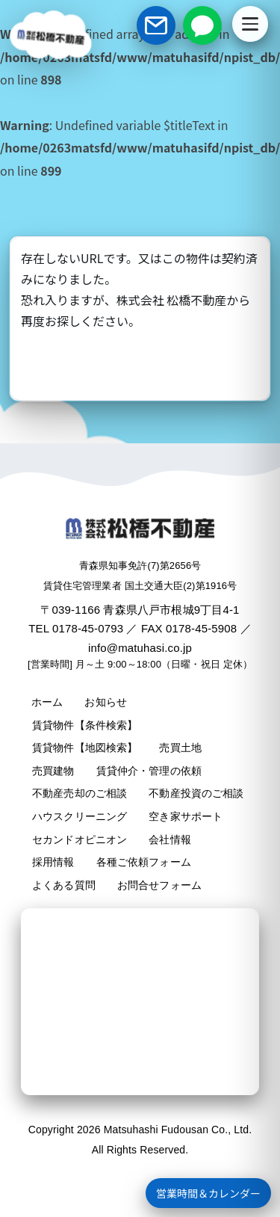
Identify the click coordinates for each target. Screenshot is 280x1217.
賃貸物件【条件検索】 (84, 725)
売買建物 (53, 771)
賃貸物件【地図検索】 (84, 748)
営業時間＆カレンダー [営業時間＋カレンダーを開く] (208, 1193)
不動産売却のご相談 (79, 793)
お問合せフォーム (159, 885)
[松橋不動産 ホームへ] (51, 35)
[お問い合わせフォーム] (156, 25)
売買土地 (180, 748)
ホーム (47, 702)
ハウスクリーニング (79, 816)
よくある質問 (64, 885)
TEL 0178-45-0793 (75, 628)
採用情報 (53, 862)
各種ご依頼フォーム (143, 862)
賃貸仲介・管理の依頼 (149, 771)
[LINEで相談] (202, 25)
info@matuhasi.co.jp (140, 647)
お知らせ (105, 702)
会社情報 (170, 839)
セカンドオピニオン (79, 839)
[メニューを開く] (250, 24)
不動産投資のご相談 (196, 793)
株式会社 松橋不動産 (171, 300)
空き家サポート (186, 816)
